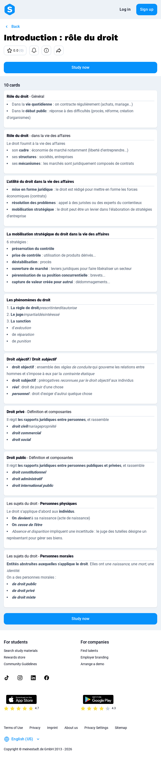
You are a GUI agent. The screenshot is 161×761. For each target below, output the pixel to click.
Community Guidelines (20, 664)
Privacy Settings (96, 728)
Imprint (52, 728)
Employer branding (94, 657)
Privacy (34, 728)
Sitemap (121, 728)
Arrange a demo (92, 664)
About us (71, 728)
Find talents (89, 651)
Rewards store (14, 657)
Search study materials (21, 651)
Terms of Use (13, 728)
